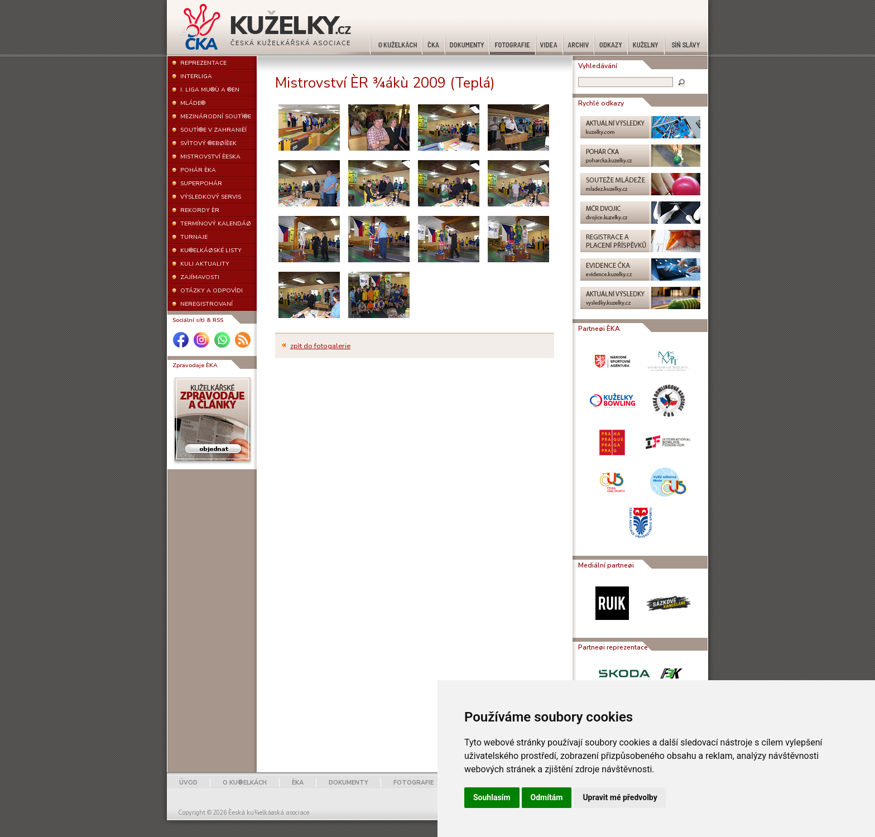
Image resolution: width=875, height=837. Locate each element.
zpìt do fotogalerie (320, 346)
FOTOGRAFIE (413, 782)
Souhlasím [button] (492, 797)
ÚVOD (188, 782)
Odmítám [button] (547, 797)
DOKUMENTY (348, 782)
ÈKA (298, 782)
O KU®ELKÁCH (245, 782)
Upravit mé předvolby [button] (620, 797)
